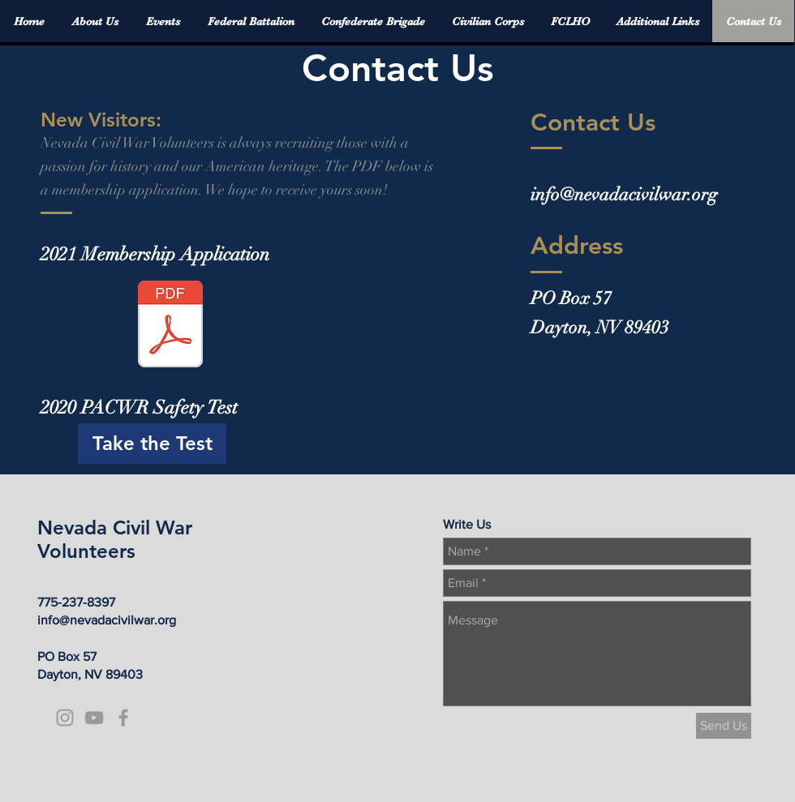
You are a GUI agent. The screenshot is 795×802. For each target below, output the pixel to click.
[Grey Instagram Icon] (65, 717)
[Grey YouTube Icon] (94, 717)
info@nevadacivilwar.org (624, 194)
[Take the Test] (152, 443)
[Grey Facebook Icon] (123, 717)
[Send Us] (723, 726)
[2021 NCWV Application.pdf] (170, 326)
